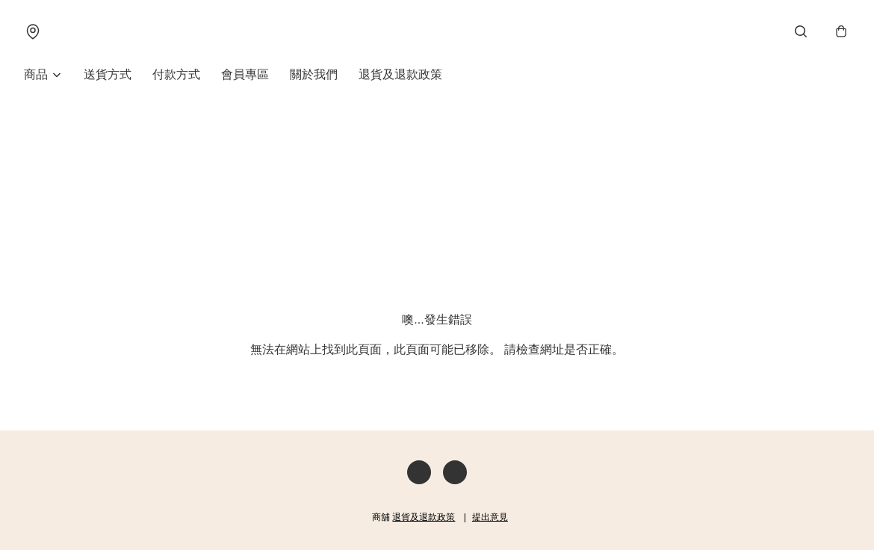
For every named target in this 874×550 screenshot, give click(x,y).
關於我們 (314, 74)
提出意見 (490, 517)
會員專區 (245, 74)
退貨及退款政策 (400, 74)
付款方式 (176, 74)
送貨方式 (107, 74)
